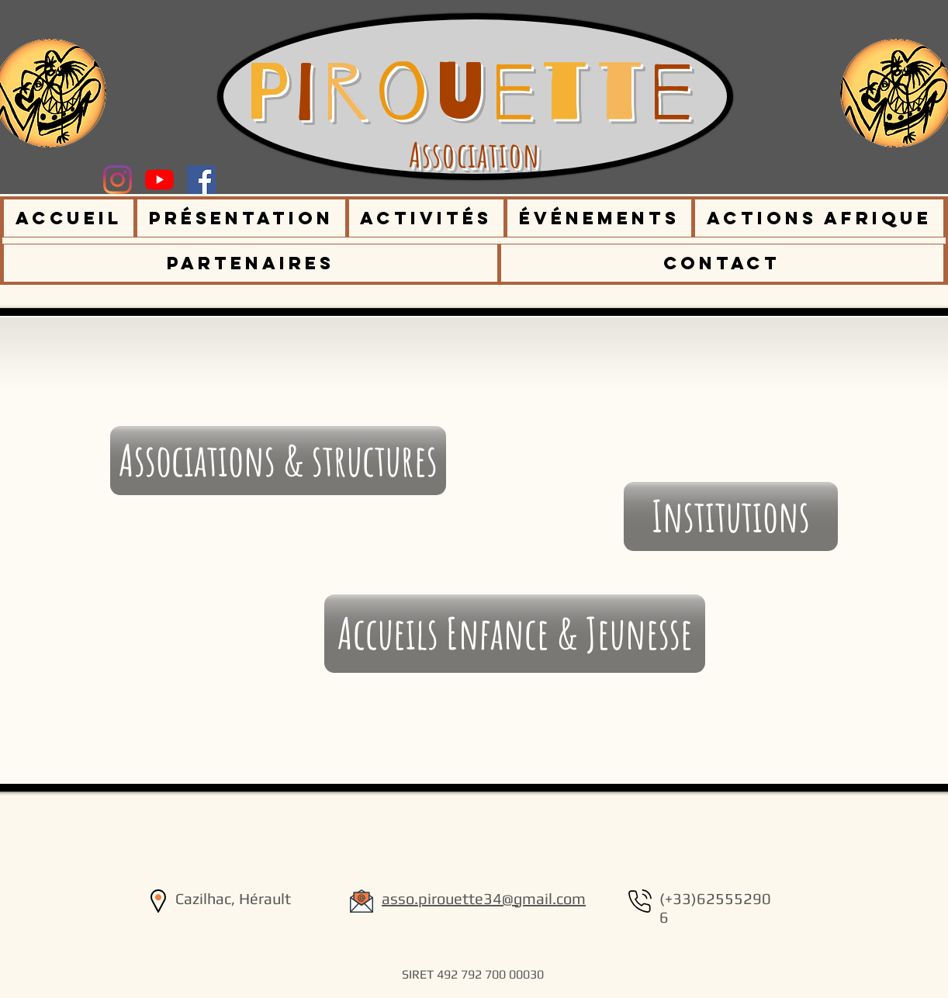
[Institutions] (731, 516)
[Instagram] (117, 179)
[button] (242, 218)
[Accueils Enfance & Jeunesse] (514, 633)
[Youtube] (159, 179)
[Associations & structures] (278, 460)
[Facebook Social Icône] (201, 179)
